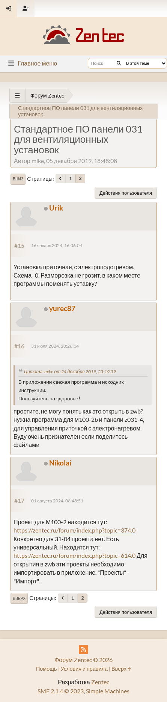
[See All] (17, 95)
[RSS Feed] (83, 649)
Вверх (19, 598)
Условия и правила (84, 668)
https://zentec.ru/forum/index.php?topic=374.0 (74, 530)
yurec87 (62, 308)
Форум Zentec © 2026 (83, 659)
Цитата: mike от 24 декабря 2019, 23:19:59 (70, 371)
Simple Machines (107, 690)
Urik (56, 207)
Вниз (18, 179)
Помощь (46, 668)
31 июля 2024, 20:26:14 (55, 345)
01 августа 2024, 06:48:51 (57, 500)
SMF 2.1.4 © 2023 (61, 690)
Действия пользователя (125, 193)
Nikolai (60, 462)
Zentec (100, 681)
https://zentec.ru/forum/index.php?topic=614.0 (74, 555)
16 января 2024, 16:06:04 (57, 245)
